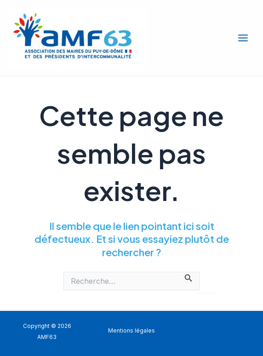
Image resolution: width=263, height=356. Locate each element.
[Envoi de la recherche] (188, 277)
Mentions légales (131, 330)
